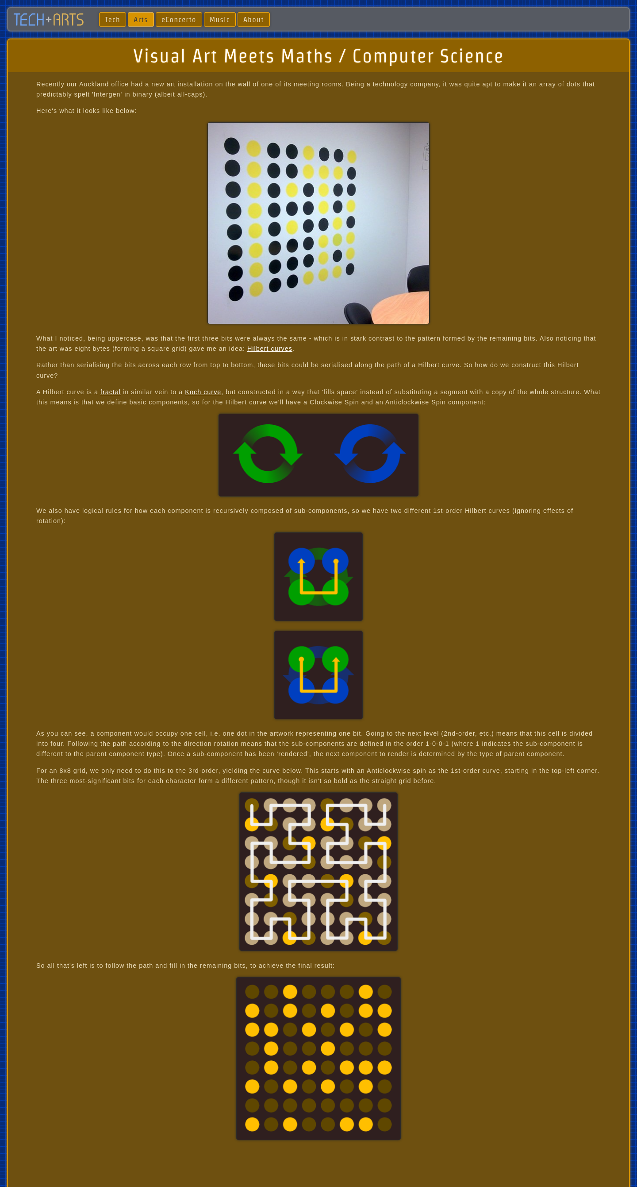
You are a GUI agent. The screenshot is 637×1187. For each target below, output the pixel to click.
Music (220, 19)
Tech (112, 19)
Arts (141, 19)
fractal (110, 392)
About (253, 19)
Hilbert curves (269, 348)
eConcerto (178, 19)
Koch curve (203, 392)
